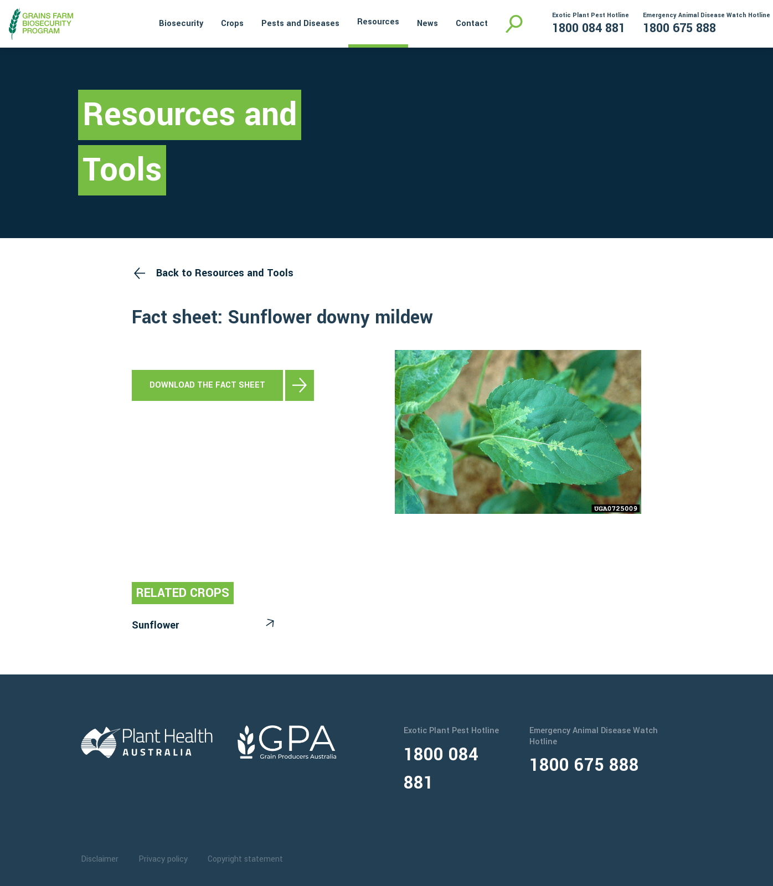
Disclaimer (99, 859)
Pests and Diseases (300, 23)
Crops (232, 23)
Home (135, 22)
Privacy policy (163, 859)
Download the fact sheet (207, 385)
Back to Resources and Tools (224, 273)
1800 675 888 (679, 28)
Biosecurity (181, 23)
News (427, 23)
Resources (378, 22)
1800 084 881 (588, 28)
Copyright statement (245, 859)
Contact (472, 23)
